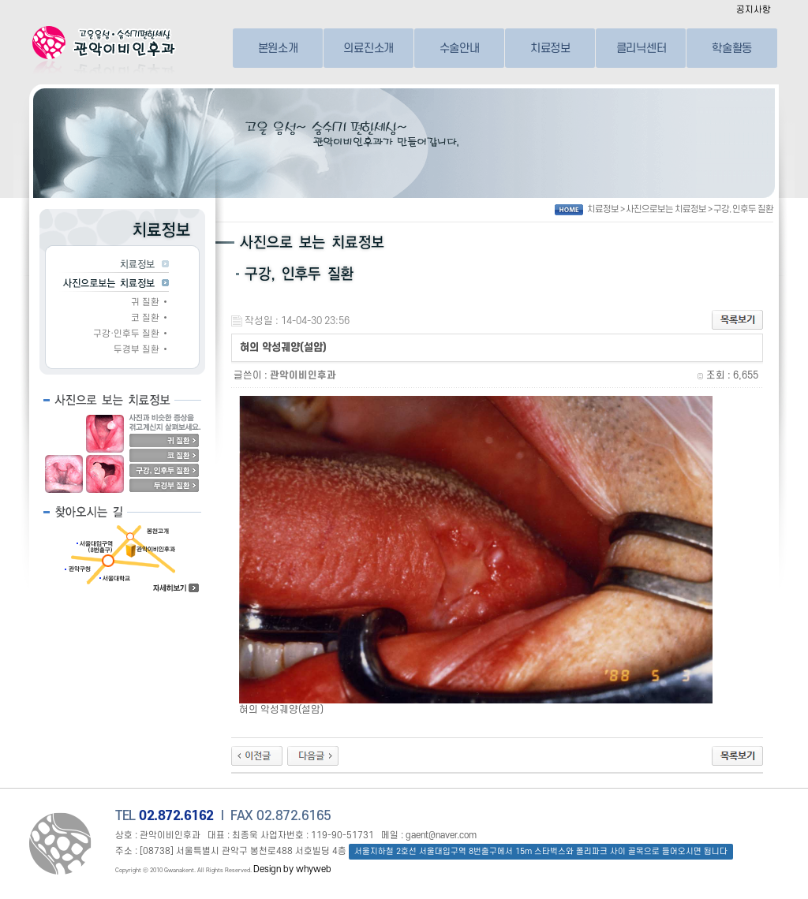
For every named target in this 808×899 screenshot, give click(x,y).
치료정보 (550, 47)
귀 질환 (145, 302)
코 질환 (145, 318)
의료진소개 (368, 47)
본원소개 (278, 47)
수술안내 (460, 47)
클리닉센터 (641, 47)
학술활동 (732, 47)
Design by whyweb (292, 869)
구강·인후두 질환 (126, 334)
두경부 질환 (136, 350)
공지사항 (753, 10)
